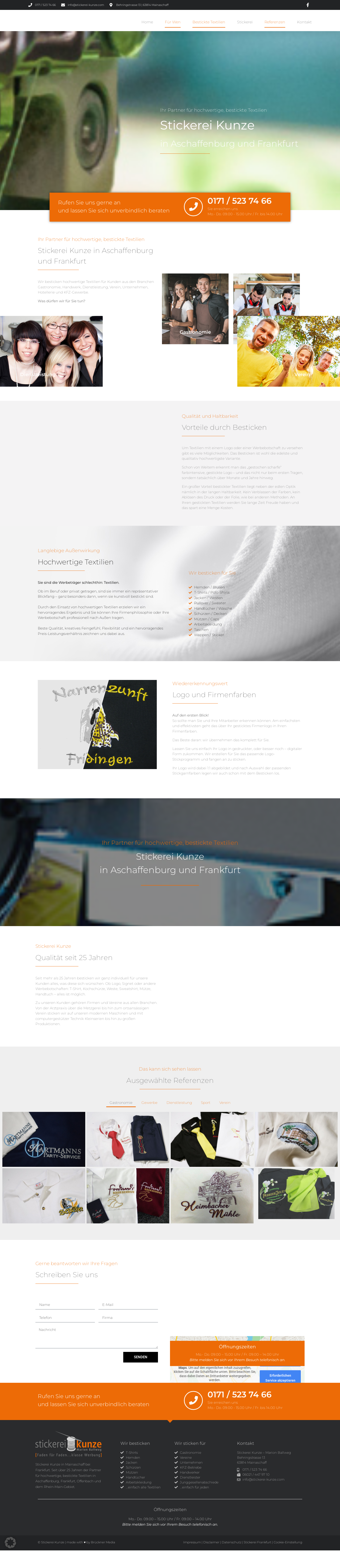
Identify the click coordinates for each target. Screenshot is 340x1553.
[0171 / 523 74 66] (193, 209)
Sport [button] (205, 1105)
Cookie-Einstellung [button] (288, 1545)
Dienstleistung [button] (179, 1105)
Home (147, 23)
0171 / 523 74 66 (240, 203)
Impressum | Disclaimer (201, 1545)
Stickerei (245, 23)
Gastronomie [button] (121, 1105)
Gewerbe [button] (149, 1105)
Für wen (173, 23)
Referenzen (274, 23)
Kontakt (304, 23)
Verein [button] (224, 1105)
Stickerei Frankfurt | (258, 1545)
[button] (10, 1542)
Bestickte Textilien (208, 23)
